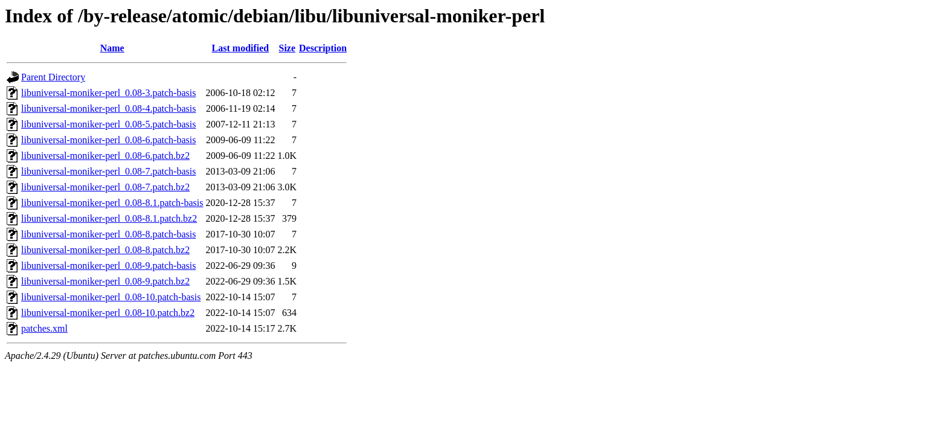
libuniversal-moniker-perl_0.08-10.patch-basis (111, 297)
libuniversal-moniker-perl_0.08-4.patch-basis (108, 108)
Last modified (240, 48)
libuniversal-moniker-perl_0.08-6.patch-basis (108, 140)
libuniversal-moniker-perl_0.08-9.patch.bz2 (105, 281)
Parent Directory (53, 77)
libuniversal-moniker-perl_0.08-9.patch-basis (108, 265)
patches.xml (44, 328)
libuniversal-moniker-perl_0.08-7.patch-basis (108, 171)
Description (323, 48)
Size (286, 48)
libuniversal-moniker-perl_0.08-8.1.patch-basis (112, 203)
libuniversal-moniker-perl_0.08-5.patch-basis (108, 124)
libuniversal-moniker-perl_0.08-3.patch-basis (108, 93)
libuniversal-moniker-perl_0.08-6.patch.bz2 (105, 155)
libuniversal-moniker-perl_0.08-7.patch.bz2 (105, 187)
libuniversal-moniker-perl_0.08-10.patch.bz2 (107, 313)
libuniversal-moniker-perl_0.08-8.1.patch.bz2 (109, 218)
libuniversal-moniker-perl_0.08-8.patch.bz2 (105, 250)
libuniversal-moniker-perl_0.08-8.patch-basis (108, 234)
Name (112, 48)
